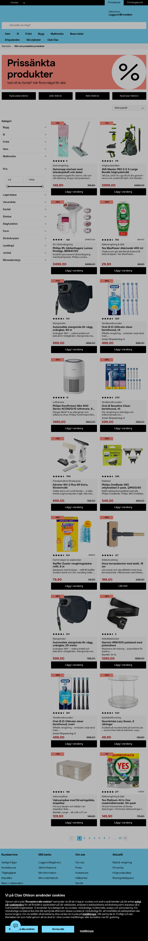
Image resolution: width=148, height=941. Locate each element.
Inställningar (87, 931)
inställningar (89, 914)
